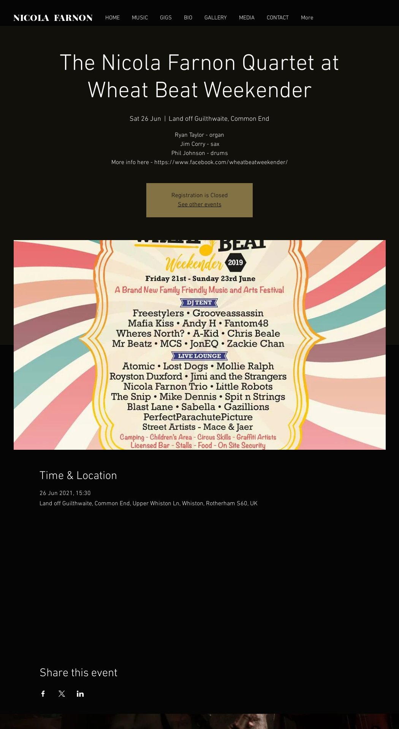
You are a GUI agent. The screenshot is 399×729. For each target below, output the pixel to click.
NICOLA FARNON (53, 17)
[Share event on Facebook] (43, 694)
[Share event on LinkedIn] (80, 694)
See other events (200, 205)
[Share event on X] (61, 694)
